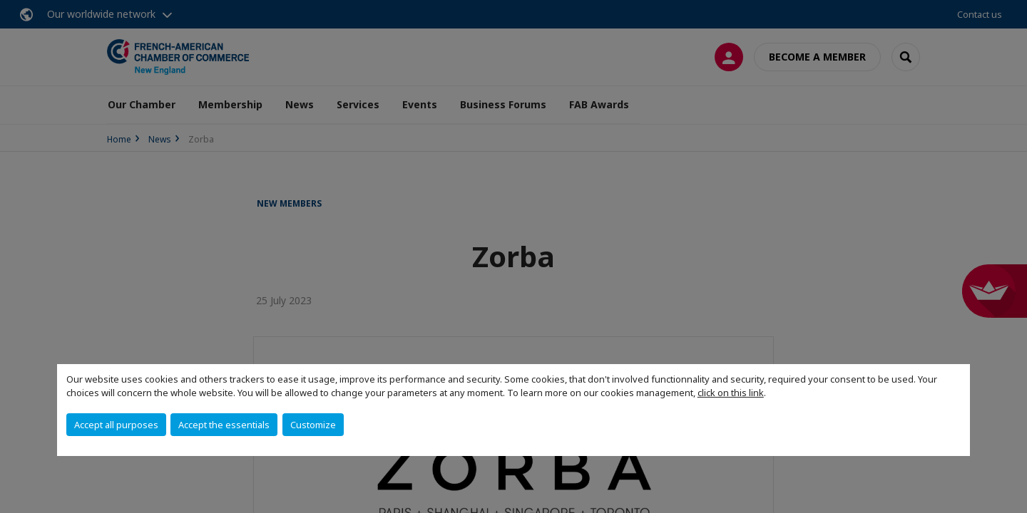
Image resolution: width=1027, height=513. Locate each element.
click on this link (731, 392)
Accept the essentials (224, 424)
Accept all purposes (116, 424)
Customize (313, 424)
